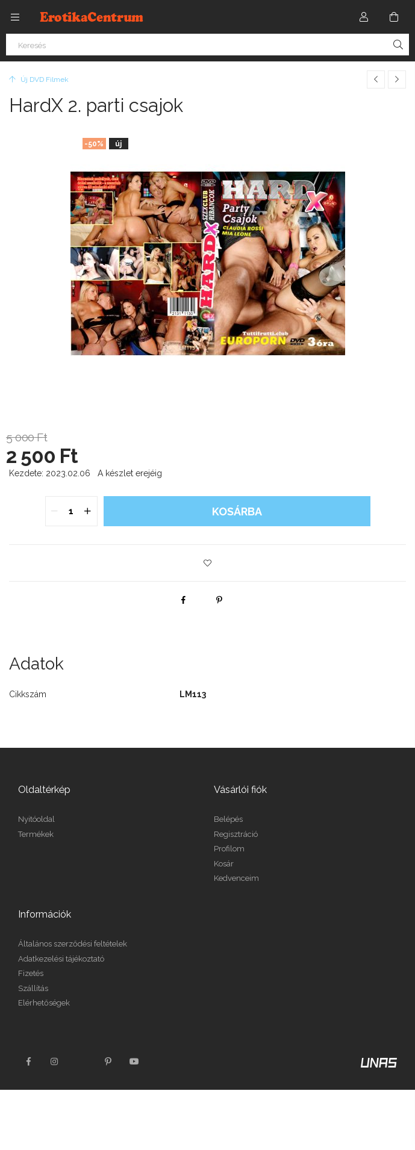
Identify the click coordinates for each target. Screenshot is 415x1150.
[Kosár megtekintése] (394, 17)
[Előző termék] (376, 79)
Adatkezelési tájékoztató (61, 958)
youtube (134, 1061)
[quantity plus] (88, 511)
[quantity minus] (55, 511)
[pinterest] (219, 600)
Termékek (36, 834)
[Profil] (364, 17)
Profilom (229, 848)
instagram (55, 1061)
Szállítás (33, 988)
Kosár (224, 863)
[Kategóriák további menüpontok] (15, 17)
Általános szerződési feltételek (72, 943)
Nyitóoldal (36, 819)
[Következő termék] (397, 79)
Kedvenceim (236, 878)
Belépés (228, 819)
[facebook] (183, 600)
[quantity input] (71, 511)
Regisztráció (236, 834)
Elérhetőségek (44, 1002)
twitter (81, 1061)
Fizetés (30, 973)
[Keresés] (207, 44)
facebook (28, 1061)
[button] (208, 563)
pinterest (108, 1061)
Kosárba (237, 511)
